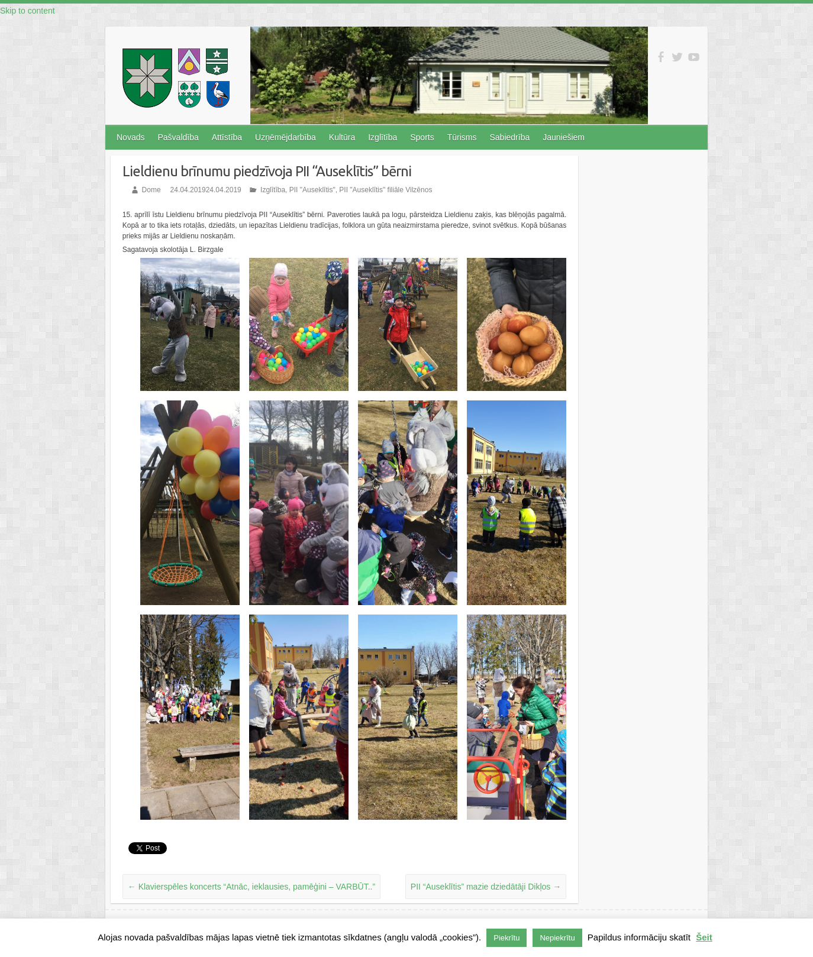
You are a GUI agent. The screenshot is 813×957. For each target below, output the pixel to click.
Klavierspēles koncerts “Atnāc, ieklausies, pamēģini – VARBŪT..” (251, 886)
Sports (422, 137)
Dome (151, 190)
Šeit (704, 937)
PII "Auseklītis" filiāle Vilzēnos (385, 190)
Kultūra (342, 137)
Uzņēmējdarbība (285, 137)
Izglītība (382, 137)
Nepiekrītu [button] (557, 937)
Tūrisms (462, 137)
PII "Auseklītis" (312, 190)
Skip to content (27, 10)
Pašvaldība (177, 137)
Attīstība (227, 137)
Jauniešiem (564, 137)
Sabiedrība (509, 137)
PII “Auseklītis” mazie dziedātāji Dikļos (486, 886)
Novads (130, 137)
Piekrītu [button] (506, 937)
